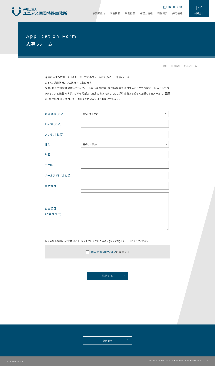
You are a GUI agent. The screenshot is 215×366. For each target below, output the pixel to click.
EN (169, 7)
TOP (165, 65)
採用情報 (176, 65)
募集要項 (107, 340)
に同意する (108, 252)
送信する (107, 275)
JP (164, 7)
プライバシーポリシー (14, 361)
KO (180, 7)
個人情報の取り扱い (103, 252)
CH (174, 7)
